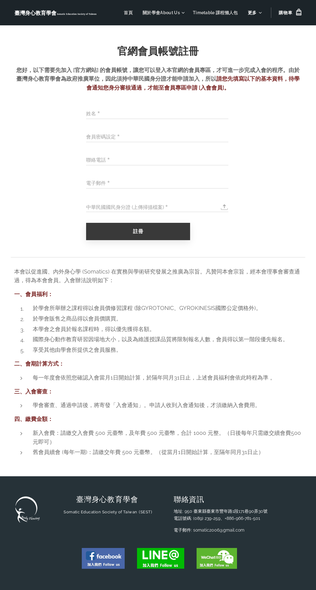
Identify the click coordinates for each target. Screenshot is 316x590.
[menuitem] (126, 12)
